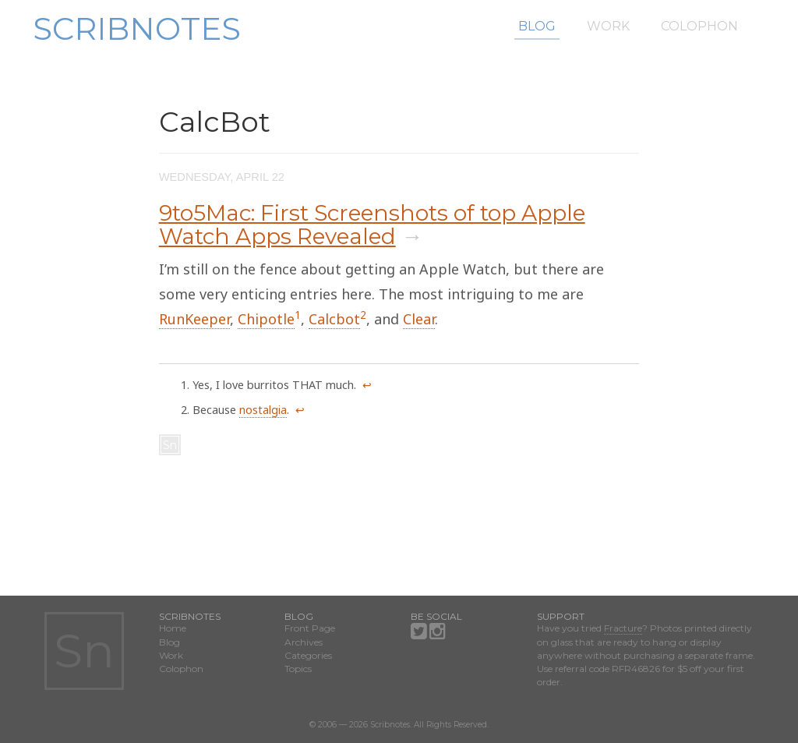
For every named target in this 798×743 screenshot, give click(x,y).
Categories (308, 655)
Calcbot (334, 319)
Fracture (623, 628)
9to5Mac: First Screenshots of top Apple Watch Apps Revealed (372, 225)
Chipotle (266, 319)
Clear (419, 319)
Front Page (309, 628)
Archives (303, 642)
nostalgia (263, 409)
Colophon (699, 26)
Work (608, 26)
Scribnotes (137, 28)
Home (172, 628)
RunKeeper (194, 319)
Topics (298, 668)
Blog (537, 26)
